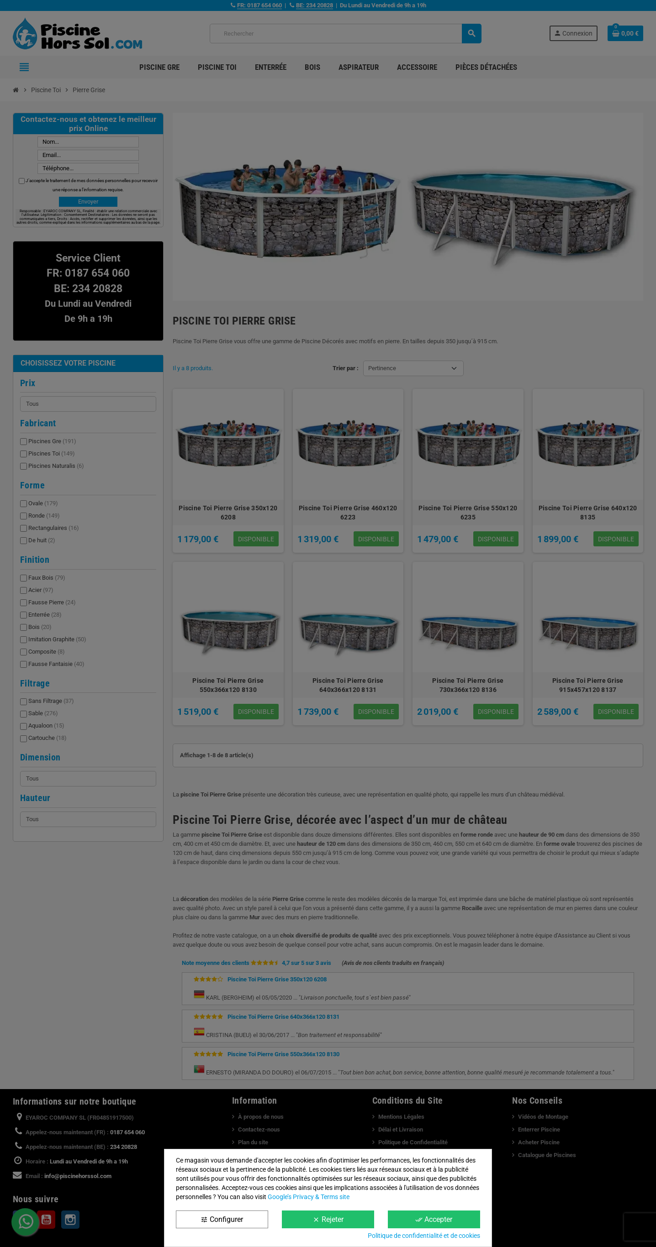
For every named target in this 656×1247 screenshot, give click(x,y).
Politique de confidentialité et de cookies (424, 1235)
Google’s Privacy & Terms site (308, 1196)
